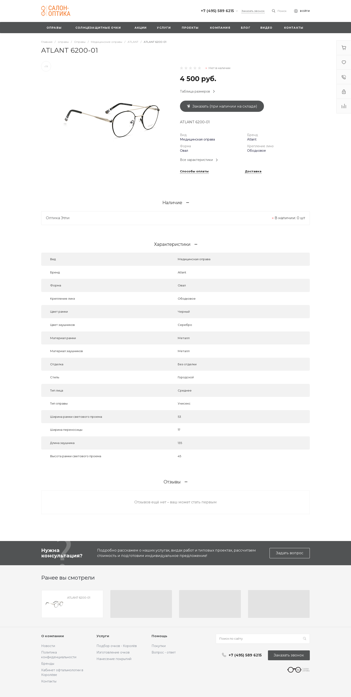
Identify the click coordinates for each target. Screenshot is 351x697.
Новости (48, 646)
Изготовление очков (113, 652)
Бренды (47, 664)
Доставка (253, 171)
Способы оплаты (194, 171)
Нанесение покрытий (113, 659)
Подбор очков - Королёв (116, 646)
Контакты (48, 681)
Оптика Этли (58, 218)
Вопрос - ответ (164, 652)
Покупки (159, 646)
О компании (52, 636)
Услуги (102, 636)
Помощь (159, 636)
